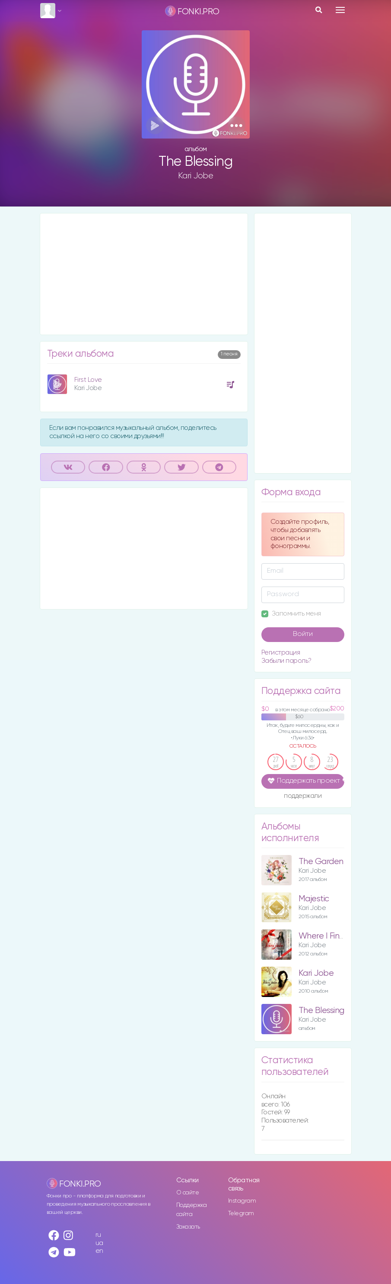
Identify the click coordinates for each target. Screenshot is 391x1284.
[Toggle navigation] (340, 10)
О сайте (187, 1193)
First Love (88, 380)
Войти (303, 634)
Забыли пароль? (286, 661)
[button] (236, 125)
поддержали (302, 796)
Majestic (314, 898)
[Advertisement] (144, 274)
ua (99, 1243)
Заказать (188, 1227)
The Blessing (321, 1010)
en (99, 1251)
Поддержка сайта (191, 1209)
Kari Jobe (195, 175)
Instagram (242, 1201)
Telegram (241, 1213)
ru (98, 1235)
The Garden (321, 861)
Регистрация (280, 652)
